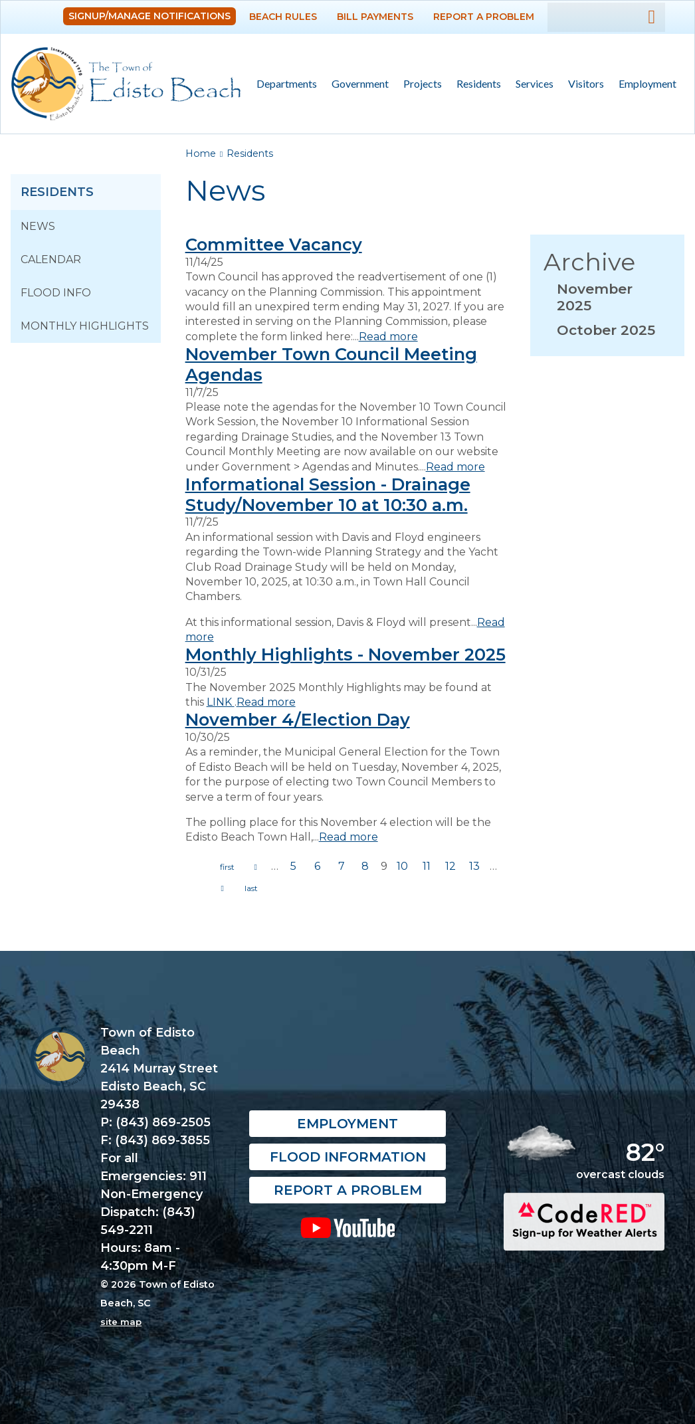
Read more (388, 336)
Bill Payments (375, 17)
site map (121, 1321)
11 (427, 866)
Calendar (51, 259)
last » (251, 888)
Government (356, 84)
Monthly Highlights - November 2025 (345, 654)
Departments (283, 84)
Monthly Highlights (85, 326)
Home (200, 153)
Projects (422, 83)
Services (530, 84)
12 (450, 866)
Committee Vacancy (273, 244)
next (222, 888)
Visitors (582, 84)
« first (227, 867)
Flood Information (348, 1157)
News (38, 226)
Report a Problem (483, 17)
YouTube (347, 1227)
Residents (475, 84)
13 (474, 866)
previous (255, 867)
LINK (221, 702)
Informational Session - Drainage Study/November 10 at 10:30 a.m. (327, 494)
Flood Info (56, 292)
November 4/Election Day (297, 719)
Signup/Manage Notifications (149, 16)
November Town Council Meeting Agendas (331, 364)
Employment (647, 83)
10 (402, 866)
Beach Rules (283, 17)
